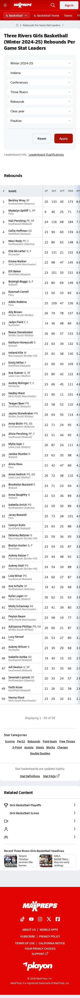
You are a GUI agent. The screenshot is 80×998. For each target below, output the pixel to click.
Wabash (12, 284)
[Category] (40, 101)
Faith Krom (15, 687)
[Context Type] (40, 82)
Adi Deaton (15, 667)
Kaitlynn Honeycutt (20, 342)
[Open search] (53, 5)
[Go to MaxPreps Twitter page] (49, 919)
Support (40, 954)
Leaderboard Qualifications (46, 154)
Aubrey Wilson (17, 647)
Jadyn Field (15, 322)
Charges (62, 747)
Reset (41, 138)
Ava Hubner (15, 373)
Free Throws (67, 741)
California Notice (52, 943)
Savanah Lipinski (19, 677)
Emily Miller (16, 362)
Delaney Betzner (18, 535)
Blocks (50, 747)
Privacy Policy (49, 936)
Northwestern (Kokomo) (21, 203)
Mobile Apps (49, 929)
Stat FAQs (51, 776)
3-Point (17, 747)
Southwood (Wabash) (20, 223)
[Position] (40, 120)
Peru (11, 213)
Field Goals (50, 741)
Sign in (69, 5)
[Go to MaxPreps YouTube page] (31, 919)
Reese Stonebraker (20, 332)
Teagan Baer (16, 403)
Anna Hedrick (17, 474)
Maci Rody (15, 241)
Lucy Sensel (16, 637)
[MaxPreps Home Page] (17, 25)
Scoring (10, 741)
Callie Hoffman (17, 231)
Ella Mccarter (17, 251)
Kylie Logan (15, 596)
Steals (40, 747)
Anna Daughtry (17, 495)
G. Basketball (16, 15)
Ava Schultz (15, 586)
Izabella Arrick (17, 504)
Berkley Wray (16, 200)
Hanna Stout (16, 697)
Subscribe (27, 936)
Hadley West (16, 393)
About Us (29, 929)
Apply (63, 138)
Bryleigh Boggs (18, 281)
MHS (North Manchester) (22, 264)
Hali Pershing (17, 221)
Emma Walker (17, 261)
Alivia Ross (15, 464)
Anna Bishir (15, 423)
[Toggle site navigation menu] (5, 5)
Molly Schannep (18, 606)
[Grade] (40, 111)
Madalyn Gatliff (18, 210)
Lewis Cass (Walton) (19, 375)
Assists (28, 747)
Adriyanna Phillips (20, 626)
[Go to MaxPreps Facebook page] (57, 919)
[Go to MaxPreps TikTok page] (22, 919)
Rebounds (33, 741)
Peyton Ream (16, 616)
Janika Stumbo (17, 454)
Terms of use (25, 943)
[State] (40, 73)
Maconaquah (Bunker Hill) (22, 355)
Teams (68, 15)
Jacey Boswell (17, 515)
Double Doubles (40, 753)
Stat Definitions (30, 776)
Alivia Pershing (18, 434)
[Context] (40, 92)
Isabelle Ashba (17, 657)
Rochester (14, 254)
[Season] (40, 63)
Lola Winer (15, 576)
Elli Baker (14, 271)
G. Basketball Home (46, 15)
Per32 (21, 741)
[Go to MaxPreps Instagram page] (40, 919)
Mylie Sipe (15, 444)
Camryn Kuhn (16, 525)
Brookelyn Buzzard (20, 484)
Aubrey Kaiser (17, 555)
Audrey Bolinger (18, 383)
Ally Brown (15, 312)
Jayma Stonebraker (20, 413)
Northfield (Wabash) (19, 233)
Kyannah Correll (18, 292)
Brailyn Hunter (17, 545)
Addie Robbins (17, 302)
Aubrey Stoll (16, 565)
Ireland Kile (15, 352)
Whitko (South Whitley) (20, 315)
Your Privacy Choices (40, 948)
